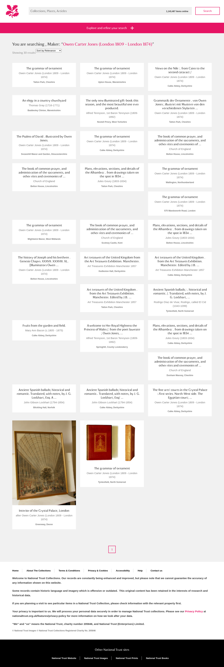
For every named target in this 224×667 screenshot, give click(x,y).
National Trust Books (157, 658)
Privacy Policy (194, 611)
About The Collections (39, 570)
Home (15, 570)
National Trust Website (64, 658)
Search (207, 11)
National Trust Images (96, 658)
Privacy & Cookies (98, 570)
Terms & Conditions (69, 570)
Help (140, 570)
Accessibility (123, 570)
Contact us (156, 570)
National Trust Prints (127, 658)
